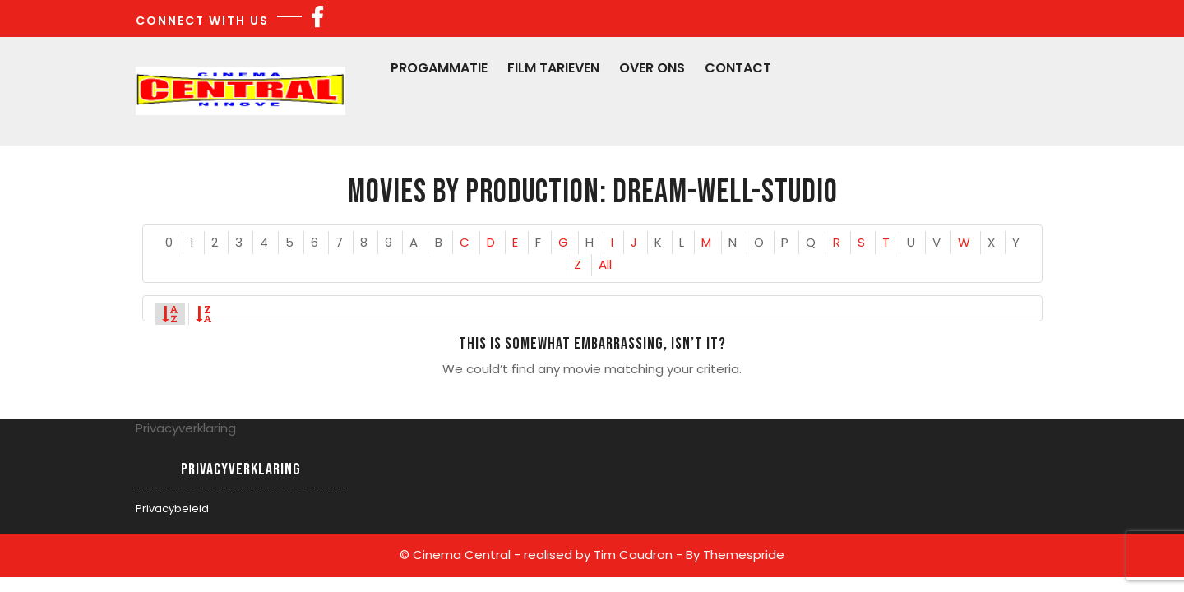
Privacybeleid (172, 508)
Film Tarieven (553, 67)
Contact (738, 67)
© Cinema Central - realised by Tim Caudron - (541, 554)
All (605, 264)
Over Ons (652, 67)
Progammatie (439, 67)
